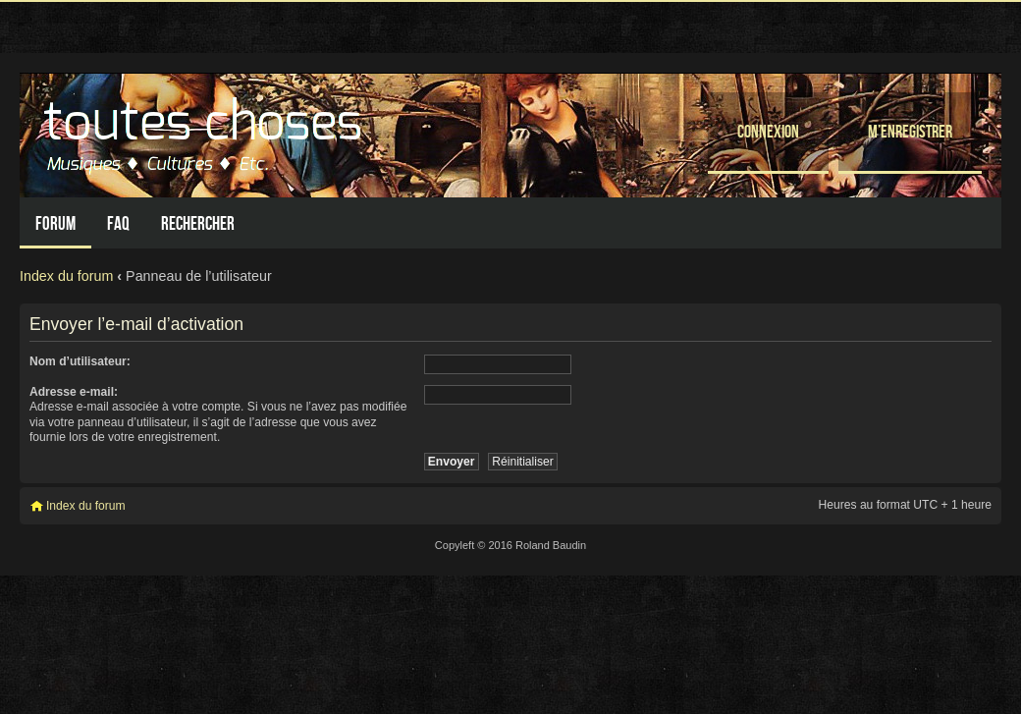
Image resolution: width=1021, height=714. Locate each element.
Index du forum (66, 276)
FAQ (118, 223)
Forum (55, 223)
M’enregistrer (910, 131)
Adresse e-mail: (73, 392)
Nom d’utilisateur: (80, 361)
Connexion (768, 131)
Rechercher (198, 223)
